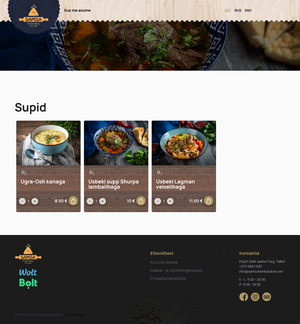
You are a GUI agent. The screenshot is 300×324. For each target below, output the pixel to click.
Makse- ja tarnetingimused (176, 270)
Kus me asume (77, 10)
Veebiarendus (74, 315)
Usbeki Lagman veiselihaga (175, 184)
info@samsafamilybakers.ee (261, 271)
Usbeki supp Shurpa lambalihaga (113, 184)
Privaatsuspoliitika (168, 278)
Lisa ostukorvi (75, 201)
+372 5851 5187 (250, 266)
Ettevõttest (162, 253)
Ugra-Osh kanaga (43, 181)
